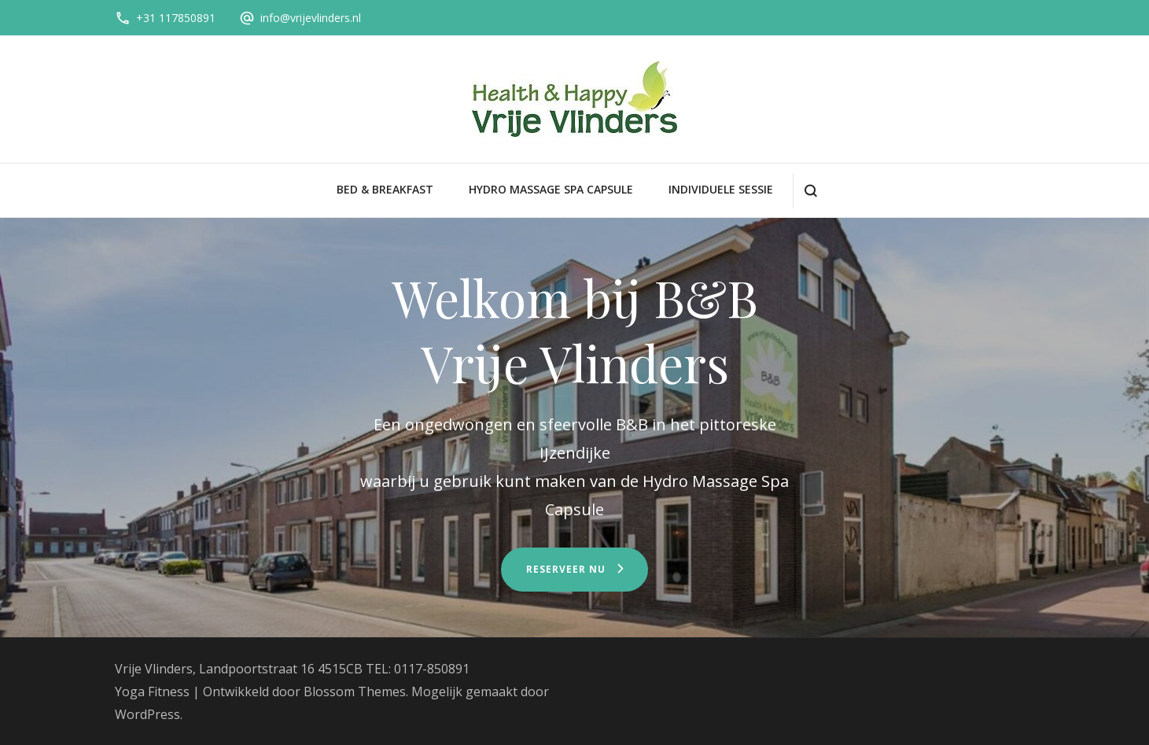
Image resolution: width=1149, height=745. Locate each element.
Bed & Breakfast (385, 189)
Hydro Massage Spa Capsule (551, 189)
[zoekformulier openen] (810, 190)
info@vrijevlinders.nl (310, 17)
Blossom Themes (355, 691)
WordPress (147, 714)
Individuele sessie (720, 189)
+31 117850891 (175, 17)
